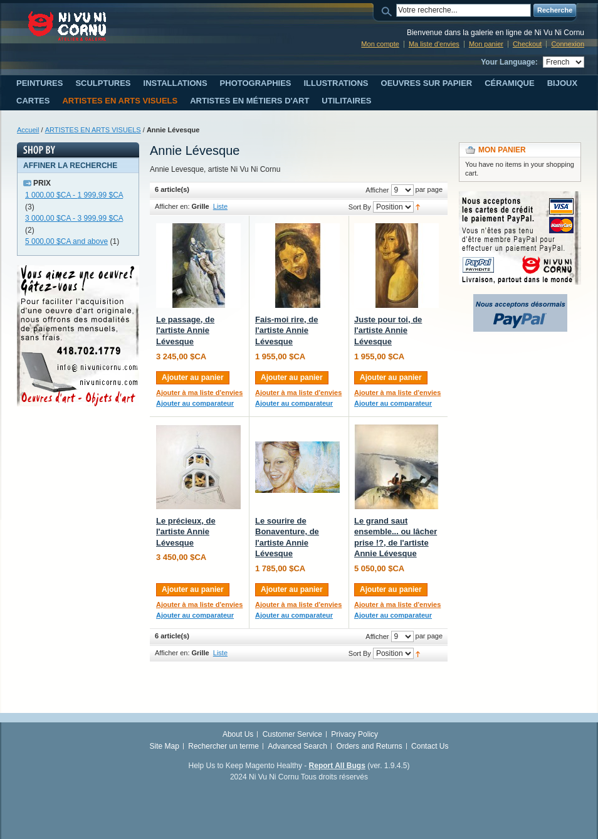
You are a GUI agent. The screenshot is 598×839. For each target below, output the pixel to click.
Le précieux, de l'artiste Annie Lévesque (186, 531)
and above (66, 241)
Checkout (527, 44)
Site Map (164, 746)
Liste (220, 206)
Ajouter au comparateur (195, 403)
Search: (388, 10)
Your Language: (509, 62)
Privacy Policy (354, 734)
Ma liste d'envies (434, 44)
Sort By (360, 207)
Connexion (567, 44)
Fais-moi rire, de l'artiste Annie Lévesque (286, 330)
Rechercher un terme (223, 746)
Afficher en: (172, 206)
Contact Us (429, 746)
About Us (238, 734)
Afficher (377, 190)
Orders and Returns (369, 746)
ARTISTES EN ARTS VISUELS (93, 130)
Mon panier (486, 44)
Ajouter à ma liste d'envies (199, 392)
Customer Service (292, 734)
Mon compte (380, 44)
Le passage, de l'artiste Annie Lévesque (185, 330)
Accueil (28, 130)
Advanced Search (297, 746)
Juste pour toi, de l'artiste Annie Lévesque (388, 330)
